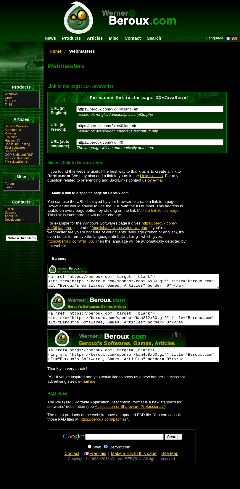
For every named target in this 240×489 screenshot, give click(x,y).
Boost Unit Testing (17, 144)
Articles (95, 38)
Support (10, 212)
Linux (8, 97)
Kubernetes (13, 130)
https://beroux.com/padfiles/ (104, 428)
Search (154, 38)
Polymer (10, 133)
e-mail (158, 180)
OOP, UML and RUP (19, 154)
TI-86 (8, 104)
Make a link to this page (157, 210)
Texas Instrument (17, 158)
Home (55, 51)
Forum (9, 183)
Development (14, 219)
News (50, 38)
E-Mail (9, 209)
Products (71, 38)
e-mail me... (88, 390)
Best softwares (15, 147)
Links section (151, 176)
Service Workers (16, 126)
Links (8, 187)
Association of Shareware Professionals (129, 415)
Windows (11, 94)
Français (95, 462)
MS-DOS (11, 101)
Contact (133, 38)
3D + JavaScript (16, 161)
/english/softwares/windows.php (119, 227)
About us (11, 216)
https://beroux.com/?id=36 (70, 242)
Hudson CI (12, 140)
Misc (114, 38)
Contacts (21, 202)
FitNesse (11, 137)
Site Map (169, 462)
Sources (10, 151)
